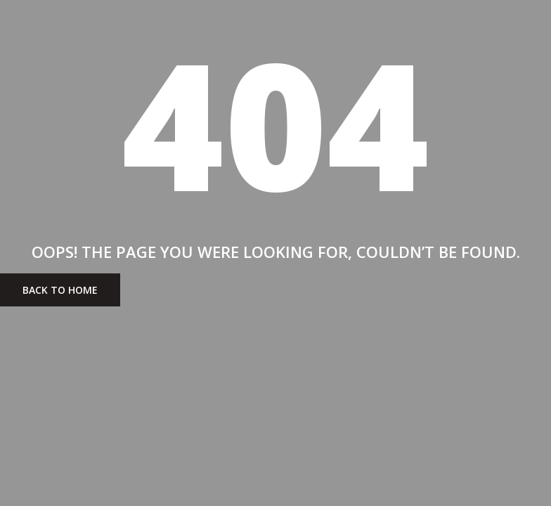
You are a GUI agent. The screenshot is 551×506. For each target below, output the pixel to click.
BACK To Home (60, 290)
